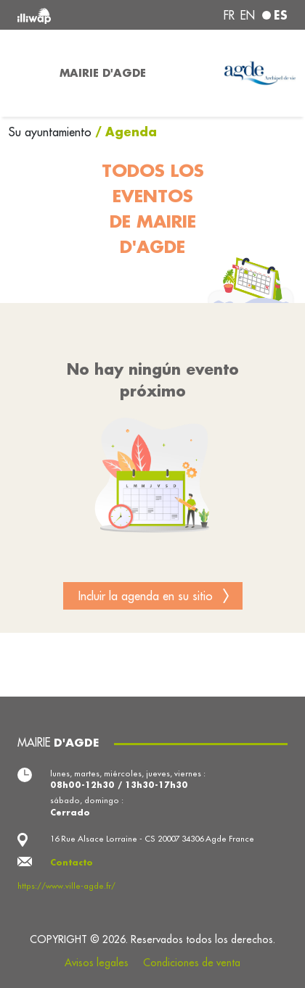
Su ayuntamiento (52, 132)
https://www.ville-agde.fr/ (66, 886)
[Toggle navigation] (25, 73)
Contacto (71, 863)
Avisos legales (97, 962)
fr (229, 15)
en (247, 15)
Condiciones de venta (191, 962)
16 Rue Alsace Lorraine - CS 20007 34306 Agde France (152, 839)
